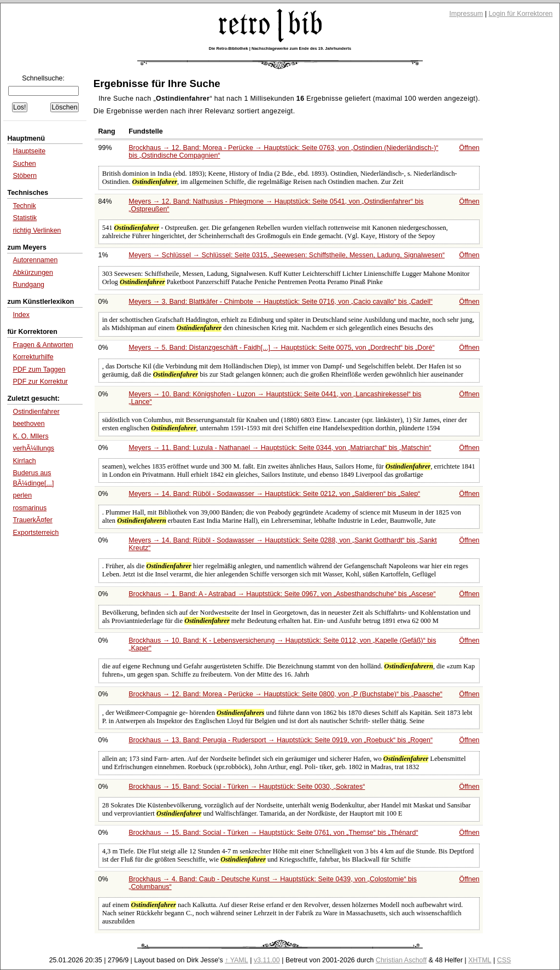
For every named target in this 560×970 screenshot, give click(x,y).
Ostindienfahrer (36, 411)
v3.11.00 (267, 960)
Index (21, 315)
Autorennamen (35, 260)
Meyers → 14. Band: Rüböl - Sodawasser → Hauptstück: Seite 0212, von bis (274, 494)
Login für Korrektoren (520, 14)
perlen (22, 495)
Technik (24, 206)
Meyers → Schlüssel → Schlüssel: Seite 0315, (287, 255)
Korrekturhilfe (33, 357)
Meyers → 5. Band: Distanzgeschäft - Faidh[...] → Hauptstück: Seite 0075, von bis (281, 347)
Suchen (24, 164)
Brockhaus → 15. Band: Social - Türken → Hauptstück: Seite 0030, (247, 786)
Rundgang (28, 284)
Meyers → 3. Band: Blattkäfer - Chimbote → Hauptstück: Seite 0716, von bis (281, 301)
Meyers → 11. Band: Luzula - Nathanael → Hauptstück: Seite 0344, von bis (280, 448)
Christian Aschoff (401, 960)
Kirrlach (24, 461)
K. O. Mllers (30, 436)
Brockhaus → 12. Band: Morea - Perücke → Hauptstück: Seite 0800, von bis (285, 694)
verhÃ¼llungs (33, 448)
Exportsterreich (36, 532)
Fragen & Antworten (43, 345)
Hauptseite (29, 151)
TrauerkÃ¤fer (32, 520)
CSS (504, 960)
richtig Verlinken (37, 230)
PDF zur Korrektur (40, 381)
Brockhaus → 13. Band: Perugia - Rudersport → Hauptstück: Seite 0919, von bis (281, 740)
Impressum (466, 14)
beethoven (28, 424)
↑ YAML (236, 960)
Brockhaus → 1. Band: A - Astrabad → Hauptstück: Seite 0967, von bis (282, 594)
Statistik (25, 218)
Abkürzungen (33, 272)
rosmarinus (29, 508)
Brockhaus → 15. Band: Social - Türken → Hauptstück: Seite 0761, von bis (273, 832)
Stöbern (25, 176)
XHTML (479, 960)
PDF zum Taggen (39, 369)
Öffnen (469, 148)
